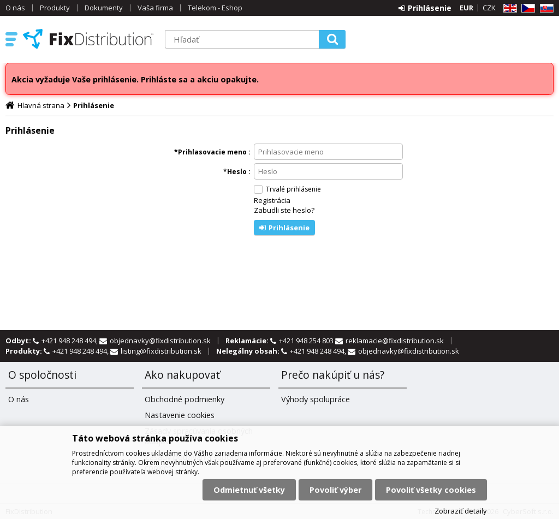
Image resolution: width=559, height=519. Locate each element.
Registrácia (272, 200)
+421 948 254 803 (307, 340)
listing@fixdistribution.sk (161, 351)
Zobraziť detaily (461, 511)
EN (508, 8)
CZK (489, 8)
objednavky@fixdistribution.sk (160, 340)
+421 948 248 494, (70, 340)
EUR (466, 8)
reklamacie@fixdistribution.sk (395, 340)
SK (544, 8)
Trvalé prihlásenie (293, 189)
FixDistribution (88, 38)
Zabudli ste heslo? (284, 210)
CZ (526, 8)
